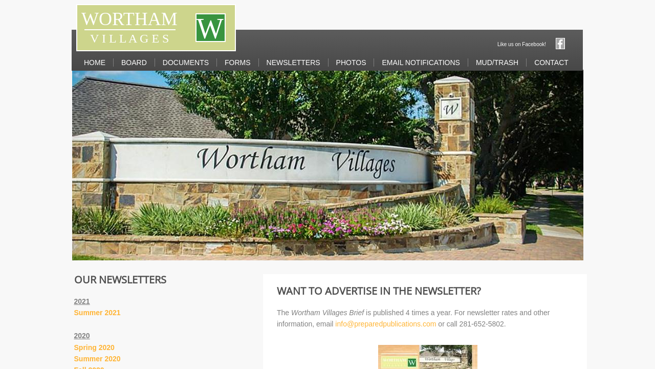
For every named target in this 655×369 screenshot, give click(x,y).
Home (94, 62)
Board (134, 62)
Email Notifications (421, 62)
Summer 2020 (97, 359)
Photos (351, 62)
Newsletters (293, 62)
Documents (186, 62)
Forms (238, 62)
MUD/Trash (497, 62)
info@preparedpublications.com (386, 324)
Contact (551, 62)
